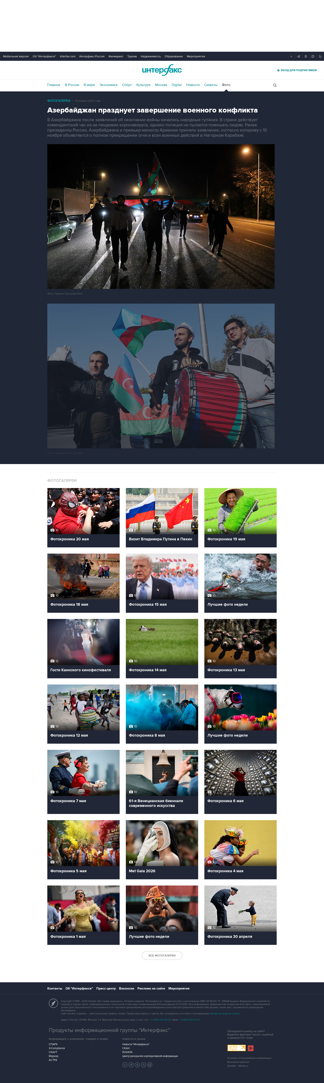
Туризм (132, 56)
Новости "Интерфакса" (135, 1044)
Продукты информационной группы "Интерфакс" (109, 1030)
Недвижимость (151, 56)
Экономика (109, 85)
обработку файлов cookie (224, 1013)
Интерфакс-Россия (92, 56)
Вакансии (126, 988)
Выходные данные (238, 1062)
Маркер (53, 1056)
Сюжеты (210, 85)
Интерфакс (162, 70)
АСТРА (53, 1060)
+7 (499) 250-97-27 (189, 1019)
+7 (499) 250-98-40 (160, 1019)
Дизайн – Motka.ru (237, 1065)
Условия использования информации (249, 1058)
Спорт (127, 85)
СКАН (126, 1048)
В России (72, 85)
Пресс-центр (106, 988)
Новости (193, 85)
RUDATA (127, 1052)
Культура (143, 85)
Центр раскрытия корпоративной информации (150, 1056)
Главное (53, 85)
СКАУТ (53, 1052)
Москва (161, 85)
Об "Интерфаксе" (44, 56)
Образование (174, 56)
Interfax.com (67, 56)
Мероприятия (196, 56)
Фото (226, 85)
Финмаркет (115, 56)
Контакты (54, 988)
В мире (89, 85)
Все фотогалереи (162, 955)
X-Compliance (57, 1048)
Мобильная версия (16, 56)
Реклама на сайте (151, 988)
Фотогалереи (58, 101)
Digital (177, 85)
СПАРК (53, 1044)
